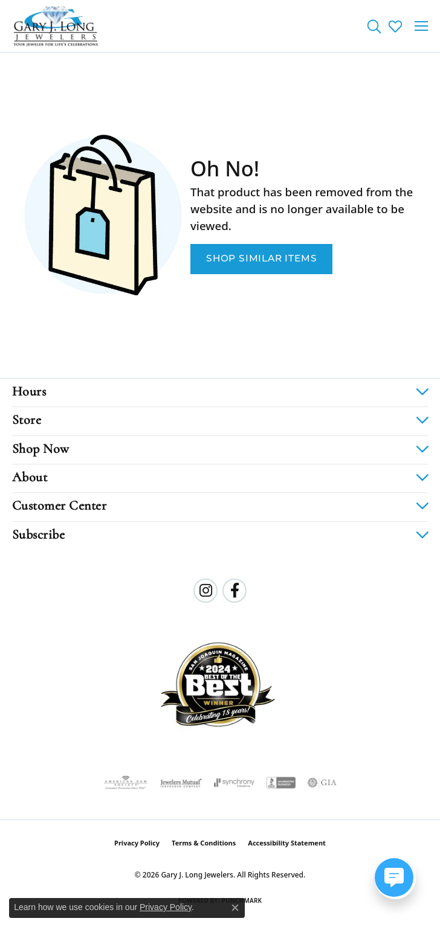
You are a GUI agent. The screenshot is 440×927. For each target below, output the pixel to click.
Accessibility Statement (287, 842)
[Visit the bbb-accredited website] (281, 783)
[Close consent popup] (235, 907)
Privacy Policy (137, 842)
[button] (373, 26)
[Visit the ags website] (125, 783)
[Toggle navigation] (421, 26)
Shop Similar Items (261, 259)
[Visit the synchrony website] (234, 783)
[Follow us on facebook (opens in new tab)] (234, 591)
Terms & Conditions (204, 842)
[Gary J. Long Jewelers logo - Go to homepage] (56, 26)
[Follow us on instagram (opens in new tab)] (205, 591)
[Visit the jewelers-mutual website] (181, 783)
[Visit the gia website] (322, 783)
